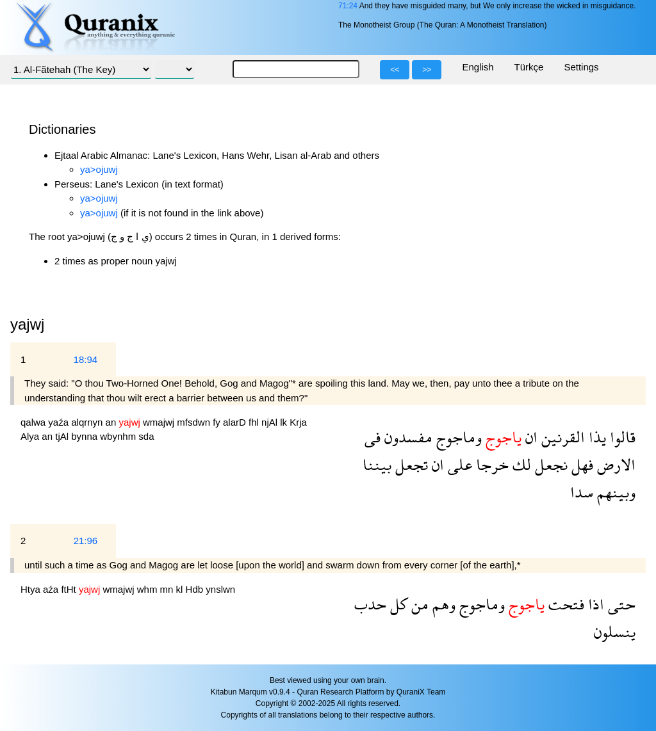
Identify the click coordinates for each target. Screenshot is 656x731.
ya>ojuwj (99, 169)
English (477, 66)
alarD (236, 422)
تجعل (409, 464)
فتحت (564, 604)
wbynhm (119, 436)
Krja (298, 422)
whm (148, 589)
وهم (442, 604)
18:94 (86, 359)
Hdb (196, 589)
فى (373, 437)
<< (394, 69)
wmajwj (160, 422)
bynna (85, 436)
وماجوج (457, 437)
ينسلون (615, 631)
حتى (620, 604)
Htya (31, 589)
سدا (581, 492)
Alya (31, 436)
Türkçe (529, 66)
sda (146, 436)
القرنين (561, 437)
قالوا (621, 437)
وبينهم (614, 492)
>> (426, 69)
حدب (370, 604)
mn (168, 589)
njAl (270, 422)
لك (520, 464)
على (458, 464)
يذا (595, 437)
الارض (614, 464)
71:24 (347, 5)
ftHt (70, 589)
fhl (255, 422)
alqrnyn (88, 422)
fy (218, 422)
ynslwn (220, 589)
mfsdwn (195, 422)
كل (396, 604)
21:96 (86, 540)
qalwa (34, 422)
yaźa (59, 422)
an (112, 422)
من (418, 604)
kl (181, 589)
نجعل (549, 464)
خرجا (490, 464)
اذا (594, 604)
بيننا (377, 464)
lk (285, 422)
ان (529, 437)
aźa (52, 589)
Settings (581, 66)
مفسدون (406, 437)
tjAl (63, 436)
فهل (580, 464)
